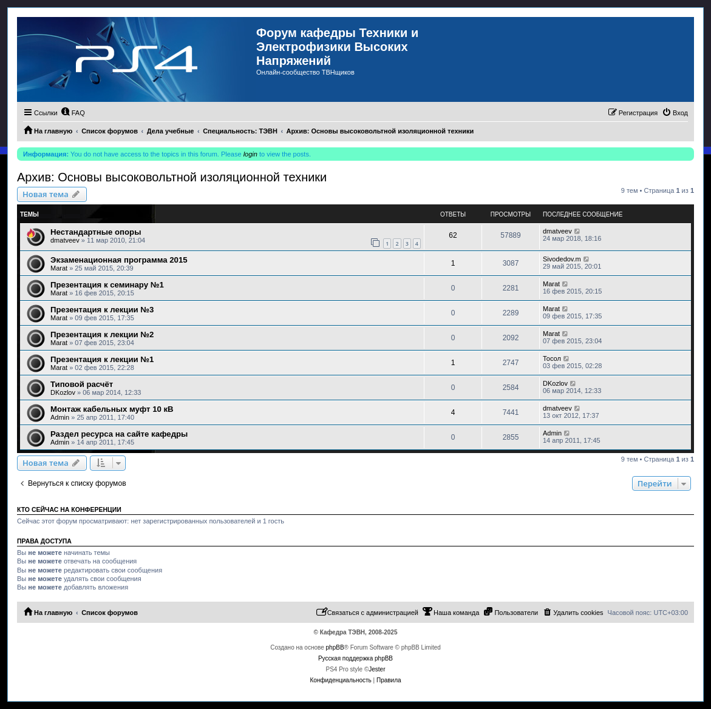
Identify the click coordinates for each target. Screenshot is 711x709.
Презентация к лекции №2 (102, 334)
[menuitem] (73, 113)
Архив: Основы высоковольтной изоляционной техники (172, 177)
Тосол (552, 358)
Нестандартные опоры (95, 232)
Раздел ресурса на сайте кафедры (119, 434)
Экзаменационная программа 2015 (119, 259)
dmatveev (65, 240)
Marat (58, 268)
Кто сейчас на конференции (69, 509)
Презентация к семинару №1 (107, 284)
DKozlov (62, 392)
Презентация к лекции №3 (102, 309)
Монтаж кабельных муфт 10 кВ (112, 409)
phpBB (335, 647)
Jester (377, 669)
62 (453, 235)
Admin (59, 417)
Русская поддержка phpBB (355, 658)
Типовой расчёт (81, 384)
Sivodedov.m (562, 259)
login (250, 154)
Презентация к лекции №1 (102, 359)
